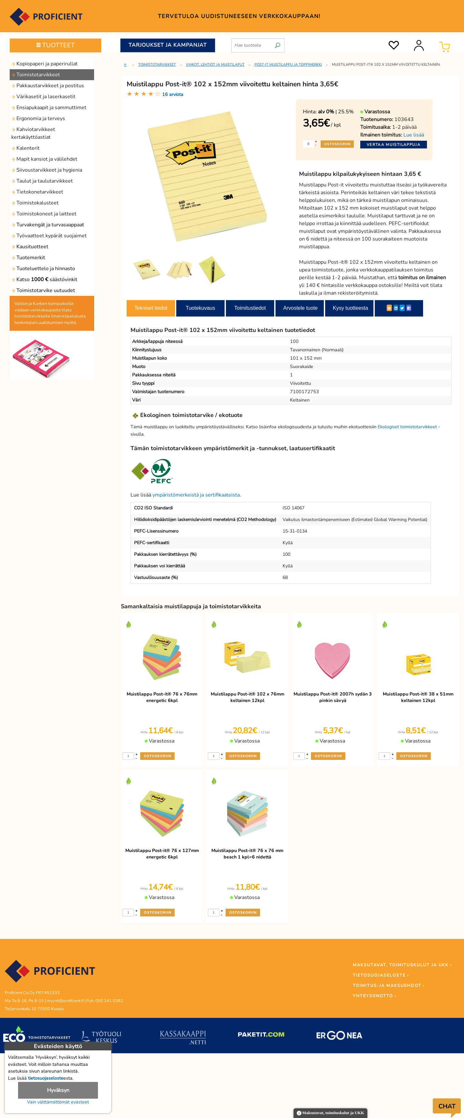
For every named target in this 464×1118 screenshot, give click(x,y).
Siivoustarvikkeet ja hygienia (46, 170)
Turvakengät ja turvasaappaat (47, 224)
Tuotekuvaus (200, 308)
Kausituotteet (29, 246)
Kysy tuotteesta (350, 308)
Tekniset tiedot (150, 308)
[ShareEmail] (389, 308)
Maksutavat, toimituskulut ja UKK (330, 1113)
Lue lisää (413, 134)
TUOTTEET (55, 45)
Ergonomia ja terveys (38, 118)
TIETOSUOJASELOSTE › (381, 975)
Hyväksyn (58, 1090)
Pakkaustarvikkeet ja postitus (47, 85)
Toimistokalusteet (35, 202)
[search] (277, 42)
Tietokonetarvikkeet (37, 191)
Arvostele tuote (300, 308)
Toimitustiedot (250, 308)
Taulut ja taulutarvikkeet (42, 181)
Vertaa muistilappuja (393, 144)
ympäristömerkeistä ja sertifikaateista (196, 494)
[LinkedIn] (395, 308)
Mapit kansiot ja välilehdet (44, 159)
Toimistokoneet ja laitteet (43, 213)
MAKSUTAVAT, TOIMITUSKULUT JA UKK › (402, 965)
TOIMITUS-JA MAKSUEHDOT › (389, 986)
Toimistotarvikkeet (35, 74)
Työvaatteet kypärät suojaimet (49, 235)
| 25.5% (336, 111)
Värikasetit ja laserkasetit (43, 96)
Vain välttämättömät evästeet (58, 1102)
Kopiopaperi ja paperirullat (44, 63)
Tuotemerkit (28, 257)
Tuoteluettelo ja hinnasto (43, 268)
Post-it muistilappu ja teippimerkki (288, 64)
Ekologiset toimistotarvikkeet (407, 426)
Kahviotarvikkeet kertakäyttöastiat (33, 133)
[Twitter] (402, 308)
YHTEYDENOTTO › (374, 996)
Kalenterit (25, 148)
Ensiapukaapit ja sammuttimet (48, 107)
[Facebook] (408, 308)
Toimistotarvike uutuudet (43, 290)
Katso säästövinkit (44, 279)
